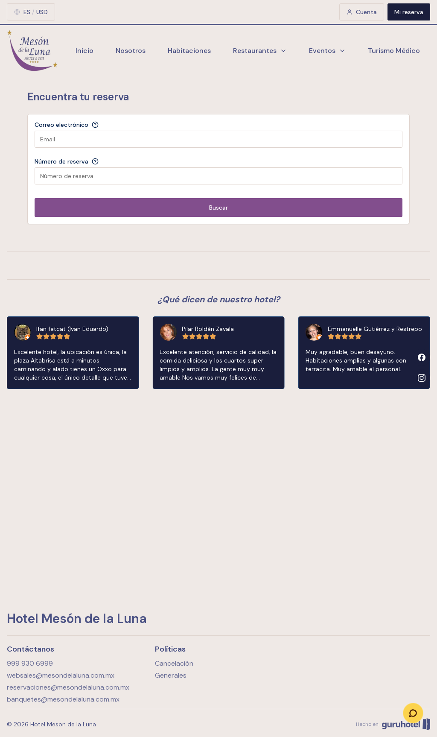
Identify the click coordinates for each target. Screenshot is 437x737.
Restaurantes (260, 50)
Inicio (84, 50)
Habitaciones (189, 50)
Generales (170, 675)
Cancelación (174, 663)
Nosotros (131, 50)
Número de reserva (61, 161)
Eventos (327, 50)
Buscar (218, 207)
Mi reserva (408, 12)
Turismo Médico (394, 50)
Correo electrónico (61, 125)
